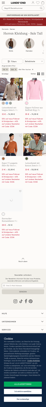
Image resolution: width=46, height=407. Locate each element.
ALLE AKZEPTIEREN (22, 384)
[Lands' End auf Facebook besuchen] (25, 301)
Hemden (29, 51)
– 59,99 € (32, 169)
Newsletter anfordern (23, 275)
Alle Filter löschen (25, 69)
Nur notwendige (23, 399)
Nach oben (23, 260)
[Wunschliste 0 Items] (37, 2)
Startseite (5, 29)
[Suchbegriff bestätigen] (41, 8)
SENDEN (23, 291)
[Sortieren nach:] (34, 61)
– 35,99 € (8, 169)
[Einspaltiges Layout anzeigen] (42, 73)
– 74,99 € (8, 114)
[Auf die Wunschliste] (20, 80)
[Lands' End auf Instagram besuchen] (15, 301)
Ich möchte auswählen (22, 391)
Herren (12, 29)
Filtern (13, 61)
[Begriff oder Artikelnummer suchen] (23, 8)
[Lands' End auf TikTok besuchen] (20, 301)
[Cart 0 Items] (42, 2)
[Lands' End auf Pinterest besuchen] (30, 301)
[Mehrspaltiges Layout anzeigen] (38, 73)
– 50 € (7, 225)
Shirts (11, 51)
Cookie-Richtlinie (33, 361)
